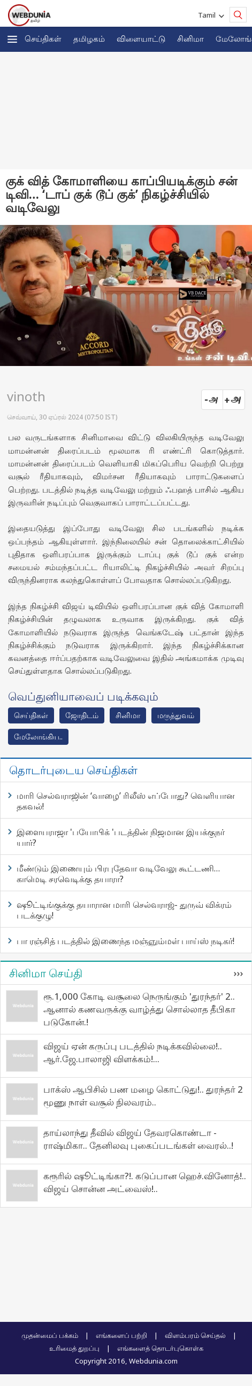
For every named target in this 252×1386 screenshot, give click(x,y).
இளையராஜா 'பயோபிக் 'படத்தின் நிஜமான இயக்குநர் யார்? (121, 837)
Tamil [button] (208, 15)
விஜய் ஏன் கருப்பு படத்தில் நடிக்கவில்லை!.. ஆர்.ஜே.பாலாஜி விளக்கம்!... (132, 1052)
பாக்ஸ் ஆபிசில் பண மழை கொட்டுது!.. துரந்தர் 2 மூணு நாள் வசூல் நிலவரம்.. (143, 1095)
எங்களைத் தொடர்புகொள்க (160, 1348)
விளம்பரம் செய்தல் (195, 1335)
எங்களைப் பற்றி (121, 1335)
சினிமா (190, 38)
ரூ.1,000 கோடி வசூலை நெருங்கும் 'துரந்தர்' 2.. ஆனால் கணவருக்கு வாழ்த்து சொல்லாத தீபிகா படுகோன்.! (139, 1009)
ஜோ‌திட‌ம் (81, 715)
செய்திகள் (43, 38)
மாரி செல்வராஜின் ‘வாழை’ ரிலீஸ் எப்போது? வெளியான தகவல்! (126, 801)
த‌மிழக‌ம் (89, 38)
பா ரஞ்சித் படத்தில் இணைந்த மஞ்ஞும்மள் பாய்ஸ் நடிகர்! (125, 941)
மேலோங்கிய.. (38, 736)
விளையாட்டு (141, 38)
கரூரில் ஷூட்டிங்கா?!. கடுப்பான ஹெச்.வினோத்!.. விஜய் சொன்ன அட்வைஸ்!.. (144, 1182)
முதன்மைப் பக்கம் (49, 1335)
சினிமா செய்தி (45, 972)
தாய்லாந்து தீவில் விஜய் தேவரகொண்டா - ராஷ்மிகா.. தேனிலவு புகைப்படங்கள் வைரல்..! (138, 1138)
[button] (12, 39)
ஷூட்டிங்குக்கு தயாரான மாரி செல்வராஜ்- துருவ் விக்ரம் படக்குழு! (124, 910)
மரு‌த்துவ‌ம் (175, 715)
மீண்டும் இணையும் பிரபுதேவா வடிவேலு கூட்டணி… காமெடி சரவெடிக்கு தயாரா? (118, 873)
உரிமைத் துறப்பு (74, 1348)
